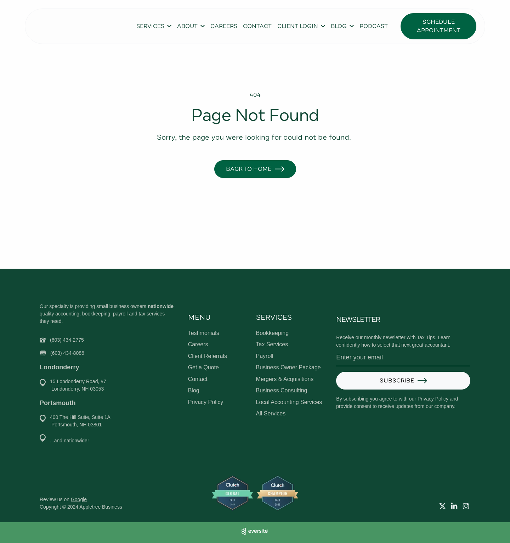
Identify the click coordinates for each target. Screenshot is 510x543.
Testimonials (203, 333)
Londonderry (59, 367)
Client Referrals (207, 356)
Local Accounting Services (289, 402)
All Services (271, 413)
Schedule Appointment (438, 26)
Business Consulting (281, 390)
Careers (223, 26)
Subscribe (397, 381)
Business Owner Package (288, 367)
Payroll (264, 356)
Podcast (373, 26)
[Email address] (403, 357)
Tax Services (272, 344)
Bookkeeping (272, 333)
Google (79, 499)
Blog (193, 390)
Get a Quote (203, 367)
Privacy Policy (205, 402)
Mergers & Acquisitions (285, 379)
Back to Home (248, 169)
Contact (257, 26)
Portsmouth (57, 403)
